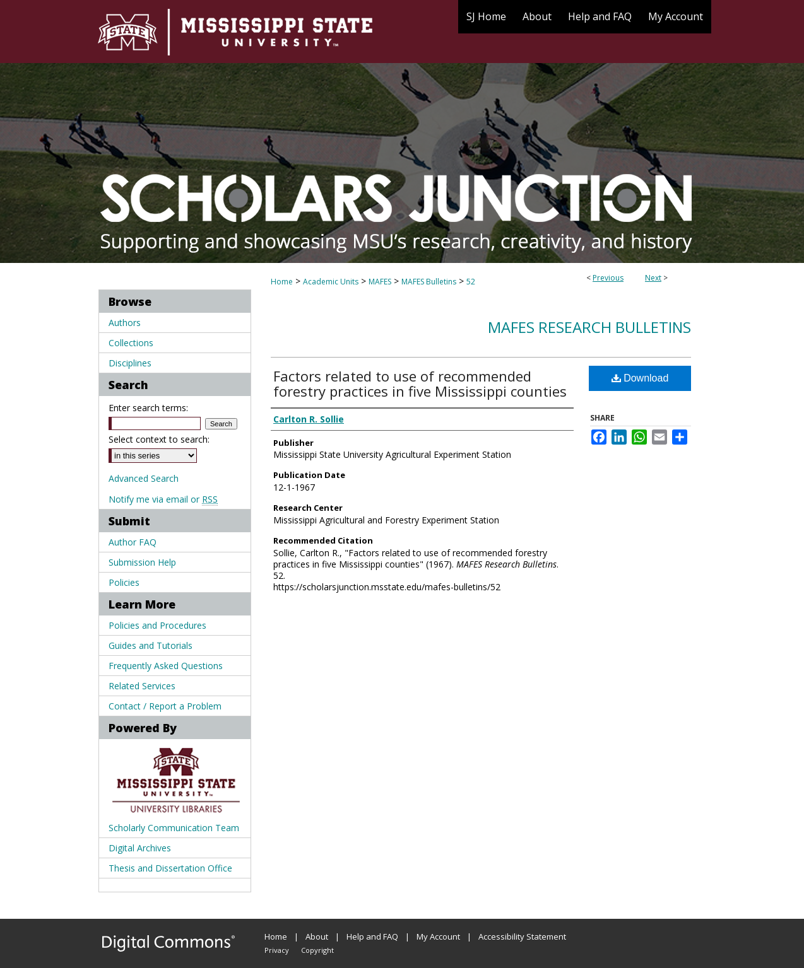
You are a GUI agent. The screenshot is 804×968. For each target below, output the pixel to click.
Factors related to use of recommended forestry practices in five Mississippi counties (420, 383)
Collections (131, 343)
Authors (125, 323)
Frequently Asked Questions (166, 666)
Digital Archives (140, 848)
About (316, 936)
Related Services (142, 686)
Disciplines (130, 363)
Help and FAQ (372, 936)
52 (470, 281)
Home (282, 281)
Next (653, 277)
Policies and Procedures (157, 625)
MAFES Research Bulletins (589, 327)
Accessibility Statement (522, 936)
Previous (608, 277)
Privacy (276, 950)
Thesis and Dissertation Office (170, 868)
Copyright (317, 950)
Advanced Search (144, 478)
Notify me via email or (163, 499)
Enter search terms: (148, 408)
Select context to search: (159, 439)
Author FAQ (133, 542)
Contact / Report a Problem (165, 706)
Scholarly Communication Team (174, 828)
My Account (438, 936)
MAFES (380, 281)
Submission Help (142, 562)
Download (640, 378)
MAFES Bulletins (428, 281)
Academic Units (330, 281)
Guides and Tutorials (150, 645)
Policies (124, 582)
